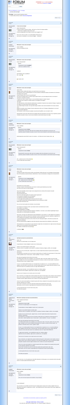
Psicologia (23, 10)
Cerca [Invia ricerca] (21, 6)
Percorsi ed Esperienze (27, 15)
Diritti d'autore (33, 401)
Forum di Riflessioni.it (13, 10)
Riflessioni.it (45, 3)
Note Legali (28, 401)
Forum (19, 10)
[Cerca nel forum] (13, 6)
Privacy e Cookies (40, 401)
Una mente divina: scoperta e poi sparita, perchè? (37, 397)
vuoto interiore (26, 397)
